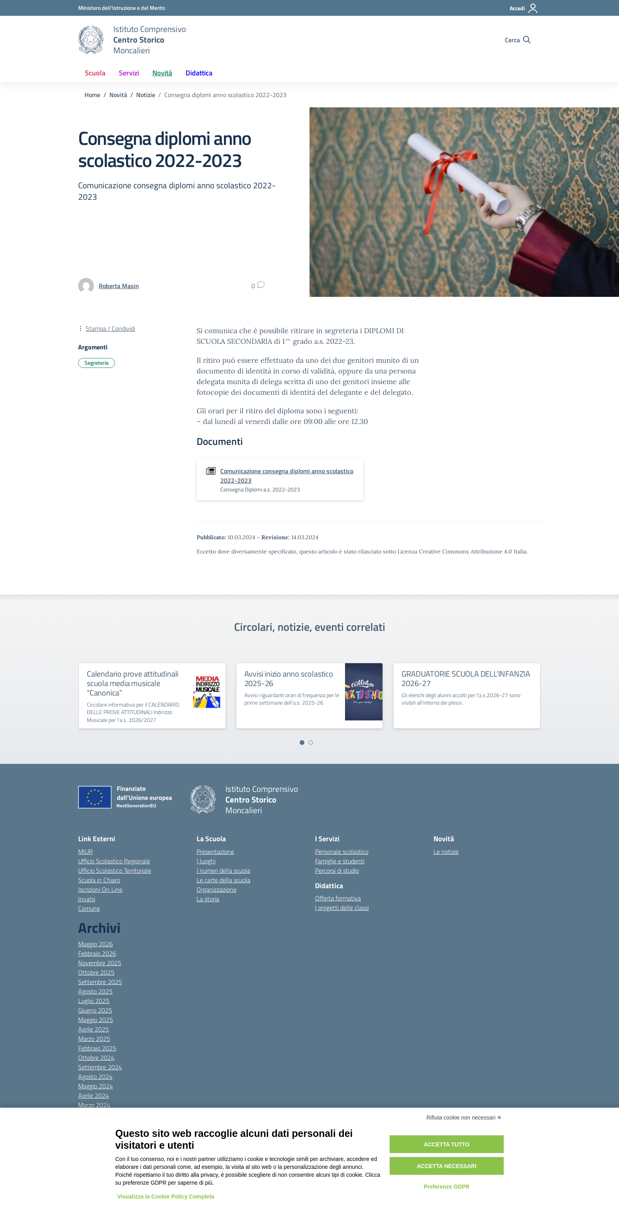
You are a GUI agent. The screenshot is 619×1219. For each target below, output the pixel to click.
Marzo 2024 (94, 1105)
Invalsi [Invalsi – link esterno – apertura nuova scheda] (86, 899)
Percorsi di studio (337, 870)
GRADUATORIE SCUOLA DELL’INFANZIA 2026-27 (465, 678)
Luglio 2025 (93, 1000)
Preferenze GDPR (446, 1186)
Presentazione (215, 851)
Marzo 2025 (94, 1038)
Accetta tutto (447, 1144)
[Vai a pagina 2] (310, 742)
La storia (208, 899)
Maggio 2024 (95, 1086)
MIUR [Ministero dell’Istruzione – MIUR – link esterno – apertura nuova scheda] (85, 851)
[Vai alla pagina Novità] (118, 94)
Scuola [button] (95, 73)
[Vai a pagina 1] (302, 742)
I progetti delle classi (342, 907)
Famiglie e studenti (339, 861)
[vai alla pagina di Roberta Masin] (119, 286)
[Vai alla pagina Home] (92, 94)
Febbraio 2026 (97, 953)
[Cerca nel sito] (518, 40)
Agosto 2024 (95, 1076)
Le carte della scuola (223, 880)
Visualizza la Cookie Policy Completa (165, 1196)
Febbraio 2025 (97, 1048)
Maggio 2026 (95, 944)
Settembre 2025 (100, 981)
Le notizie (446, 851)
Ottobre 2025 (96, 972)
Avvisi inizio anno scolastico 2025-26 (288, 678)
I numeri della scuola (223, 870)
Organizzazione (216, 889)
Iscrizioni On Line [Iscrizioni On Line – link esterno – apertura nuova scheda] (100, 889)
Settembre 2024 (100, 1067)
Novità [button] (162, 73)
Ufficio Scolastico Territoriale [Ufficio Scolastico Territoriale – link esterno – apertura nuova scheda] (114, 870)
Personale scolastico (341, 851)
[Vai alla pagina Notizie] (145, 94)
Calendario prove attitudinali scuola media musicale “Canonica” (132, 683)
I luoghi (206, 861)
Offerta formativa (338, 898)
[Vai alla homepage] (90, 40)
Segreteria (96, 362)
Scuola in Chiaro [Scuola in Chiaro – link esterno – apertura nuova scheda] (99, 880)
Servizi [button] (129, 73)
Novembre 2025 (99, 963)
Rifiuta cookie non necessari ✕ (464, 1117)
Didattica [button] (199, 73)
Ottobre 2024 (96, 1057)
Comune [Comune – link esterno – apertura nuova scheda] (89, 908)
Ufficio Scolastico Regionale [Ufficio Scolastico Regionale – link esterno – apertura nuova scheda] (114, 861)
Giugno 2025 (95, 1010)
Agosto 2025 (95, 991)
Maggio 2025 (95, 1019)
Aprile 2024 (93, 1095)
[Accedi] (524, 8)
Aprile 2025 (93, 1029)
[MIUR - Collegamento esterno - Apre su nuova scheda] (121, 8)
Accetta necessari (446, 1166)
